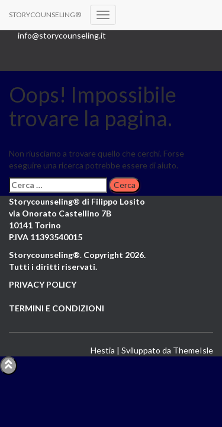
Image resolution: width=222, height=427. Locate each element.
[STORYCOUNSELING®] (45, 15)
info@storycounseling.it (62, 35)
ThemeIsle (193, 350)
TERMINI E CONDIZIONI (56, 308)
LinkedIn (62, 65)
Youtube (62, 53)
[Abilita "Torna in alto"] (8, 365)
